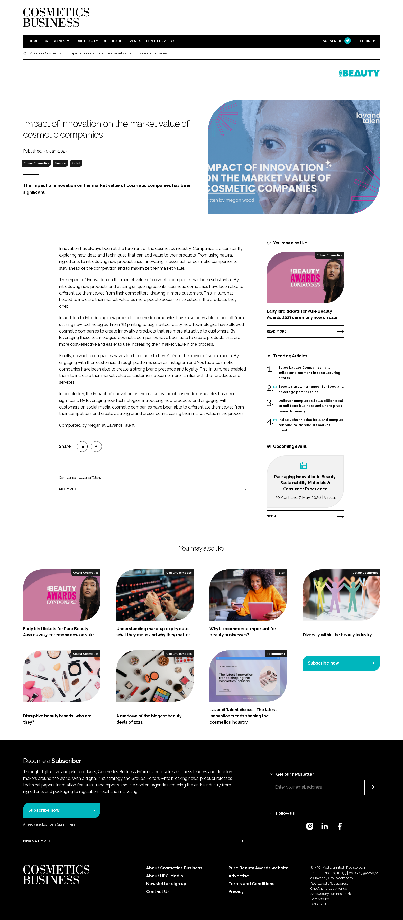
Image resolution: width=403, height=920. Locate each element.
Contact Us (158, 891)
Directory (156, 41)
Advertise (238, 876)
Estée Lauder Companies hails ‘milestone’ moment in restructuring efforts (309, 373)
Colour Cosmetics (36, 163)
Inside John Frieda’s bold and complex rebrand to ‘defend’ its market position (311, 425)
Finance (60, 163)
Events (134, 41)
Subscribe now (323, 663)
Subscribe (336, 41)
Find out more (36, 841)
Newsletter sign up (166, 883)
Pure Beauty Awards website (258, 868)
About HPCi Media (164, 876)
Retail (76, 163)
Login (365, 41)
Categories (54, 41)
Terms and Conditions (251, 883)
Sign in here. (66, 824)
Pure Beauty (86, 41)
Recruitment (276, 653)
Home (33, 41)
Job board (112, 41)
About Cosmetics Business (174, 868)
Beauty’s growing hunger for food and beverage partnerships (311, 389)
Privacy (236, 891)
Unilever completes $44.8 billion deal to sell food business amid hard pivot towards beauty (310, 406)
